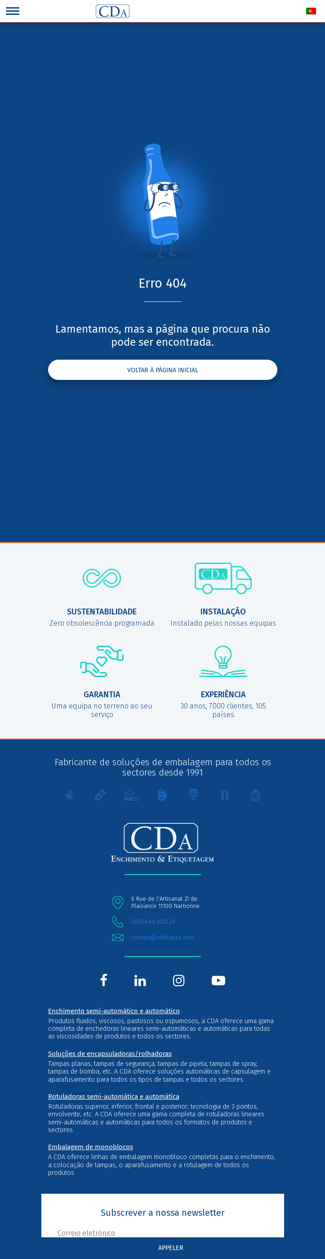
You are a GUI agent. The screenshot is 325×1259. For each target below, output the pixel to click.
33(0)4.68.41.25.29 (153, 921)
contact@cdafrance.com (162, 937)
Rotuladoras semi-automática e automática (113, 1096)
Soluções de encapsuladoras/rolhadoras (110, 1054)
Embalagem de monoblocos (90, 1147)
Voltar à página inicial (162, 370)
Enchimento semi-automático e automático (114, 1011)
